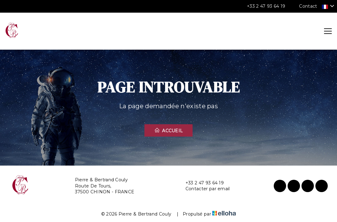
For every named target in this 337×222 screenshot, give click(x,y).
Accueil (168, 130)
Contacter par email (204, 189)
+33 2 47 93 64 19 (201, 183)
